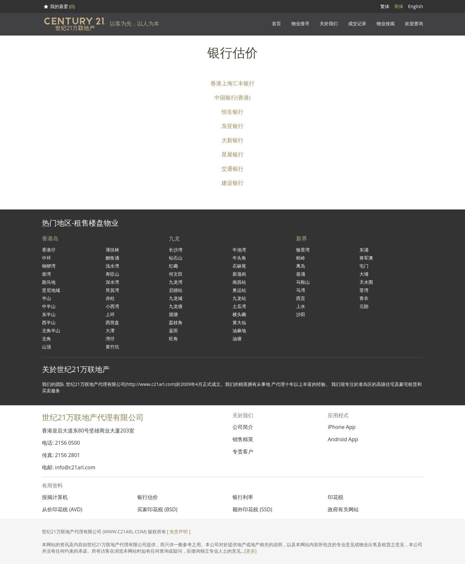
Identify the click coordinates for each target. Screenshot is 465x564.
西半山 (49, 322)
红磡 (173, 266)
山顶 (46, 347)
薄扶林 (112, 250)
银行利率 (242, 497)
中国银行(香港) (232, 97)
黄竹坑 (112, 347)
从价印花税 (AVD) (62, 509)
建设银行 (232, 182)
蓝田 (173, 330)
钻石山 (175, 258)
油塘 (237, 338)
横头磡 (239, 314)
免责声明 (179, 531)
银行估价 (147, 497)
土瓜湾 (239, 306)
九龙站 (239, 298)
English (415, 6)
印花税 (335, 497)
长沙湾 (175, 250)
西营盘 (112, 322)
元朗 (363, 306)
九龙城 (175, 298)
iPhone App (342, 427)
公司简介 (242, 427)
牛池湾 (239, 250)
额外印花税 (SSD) (252, 509)
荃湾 (363, 290)
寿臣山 (112, 274)
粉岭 (300, 258)
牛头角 (239, 258)
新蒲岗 (239, 274)
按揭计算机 (55, 497)
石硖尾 (239, 266)
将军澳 (366, 258)
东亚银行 (232, 126)
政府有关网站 (343, 509)
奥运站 (239, 290)
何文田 (175, 274)
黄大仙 (239, 322)
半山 (46, 298)
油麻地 (239, 330)
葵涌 (300, 274)
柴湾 (46, 274)
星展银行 (232, 154)
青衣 (363, 298)
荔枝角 (175, 322)
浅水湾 (112, 266)
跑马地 (49, 282)
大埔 (363, 274)
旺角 (173, 338)
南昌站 (239, 282)
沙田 (300, 314)
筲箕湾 (112, 290)
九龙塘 (175, 306)
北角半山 (51, 330)
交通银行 (232, 168)
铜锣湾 (49, 266)
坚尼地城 (51, 290)
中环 (46, 258)
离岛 (300, 266)
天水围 (366, 282)
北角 (46, 338)
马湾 (300, 290)
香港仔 (49, 250)
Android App (343, 439)
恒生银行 (232, 111)
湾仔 (110, 338)
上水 (300, 306)
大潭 (110, 330)
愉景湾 (303, 250)
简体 (398, 6)
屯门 (363, 266)
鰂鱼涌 (112, 258)
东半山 (49, 314)
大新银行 (232, 140)
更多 (250, 551)
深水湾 (112, 282)
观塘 (173, 314)
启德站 (175, 290)
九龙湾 (175, 282)
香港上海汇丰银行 (232, 83)
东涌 (363, 250)
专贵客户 (242, 451)
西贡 (300, 298)
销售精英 (242, 439)
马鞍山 (303, 282)
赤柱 (110, 298)
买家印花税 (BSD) (157, 509)
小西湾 (112, 306)
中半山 (49, 306)
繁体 (384, 6)
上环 (110, 314)
